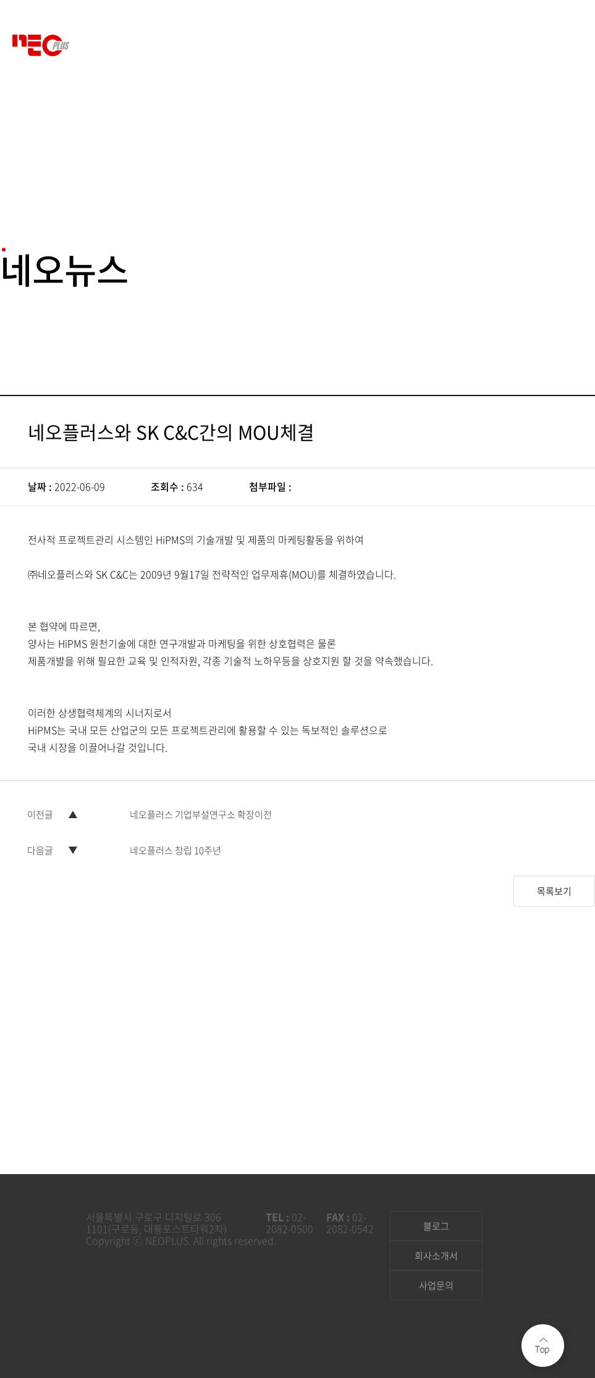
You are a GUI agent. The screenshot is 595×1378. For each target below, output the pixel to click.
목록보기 (554, 881)
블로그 (436, 1226)
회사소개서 (436, 1255)
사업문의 (436, 1285)
